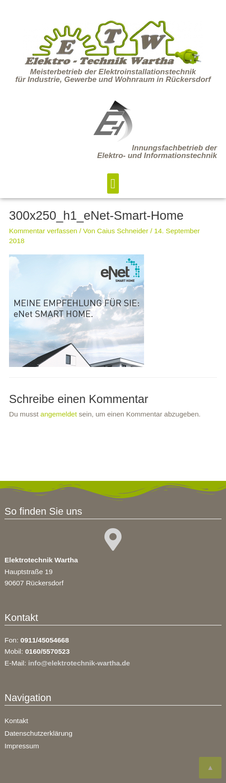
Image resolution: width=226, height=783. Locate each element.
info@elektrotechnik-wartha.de (79, 663)
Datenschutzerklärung (38, 733)
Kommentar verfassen (43, 231)
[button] (113, 183)
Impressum (22, 746)
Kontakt (16, 720)
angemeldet (59, 414)
